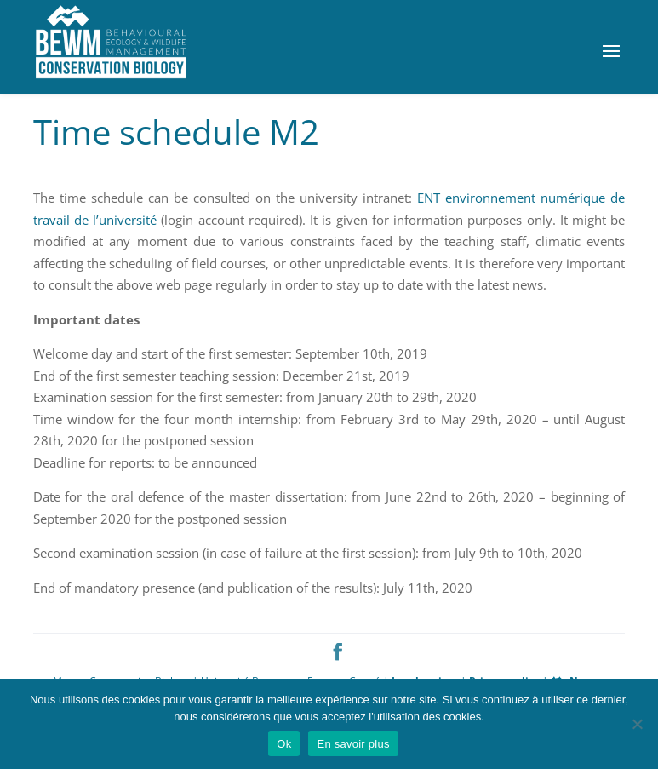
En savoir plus (353, 743)
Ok (284, 743)
